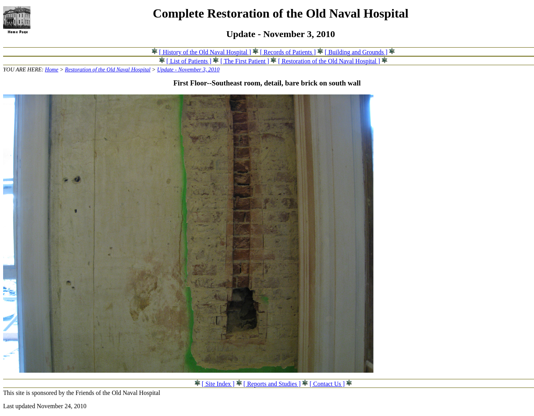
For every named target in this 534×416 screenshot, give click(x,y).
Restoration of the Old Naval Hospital (107, 69)
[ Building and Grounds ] (356, 52)
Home (51, 69)
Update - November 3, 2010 (188, 69)
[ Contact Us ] (327, 383)
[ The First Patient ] (244, 61)
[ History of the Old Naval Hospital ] (205, 52)
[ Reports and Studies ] (272, 383)
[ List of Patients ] (189, 61)
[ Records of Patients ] (288, 52)
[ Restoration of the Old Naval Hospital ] (329, 61)
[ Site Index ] (218, 383)
